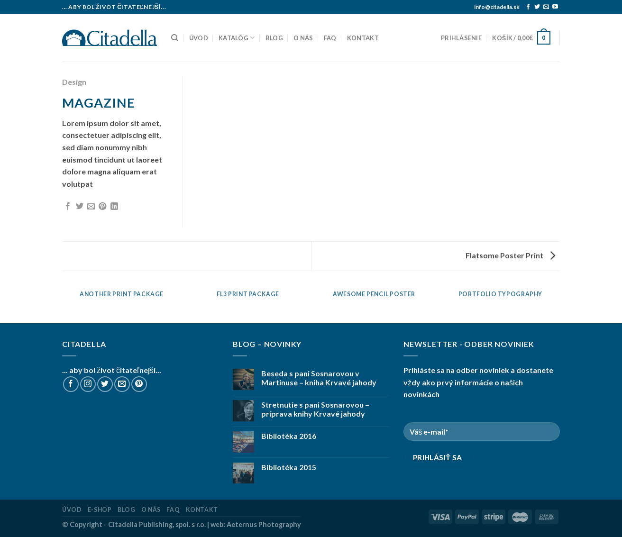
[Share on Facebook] (68, 206)
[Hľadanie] (174, 38)
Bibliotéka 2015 (288, 467)
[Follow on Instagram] (88, 384)
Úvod (198, 38)
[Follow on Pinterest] (139, 384)
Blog (274, 38)
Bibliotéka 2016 (288, 435)
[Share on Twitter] (79, 206)
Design (74, 81)
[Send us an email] (546, 7)
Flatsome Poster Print (510, 255)
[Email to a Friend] (91, 206)
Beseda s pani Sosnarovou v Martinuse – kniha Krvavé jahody (318, 378)
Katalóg (237, 37)
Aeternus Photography (264, 524)
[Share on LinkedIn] (114, 206)
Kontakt (363, 38)
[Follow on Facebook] (528, 7)
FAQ (330, 38)
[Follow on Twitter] (537, 7)
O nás (303, 38)
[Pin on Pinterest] (102, 206)
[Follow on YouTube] (555, 7)
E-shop (100, 509)
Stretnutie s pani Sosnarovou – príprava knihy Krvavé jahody (315, 409)
